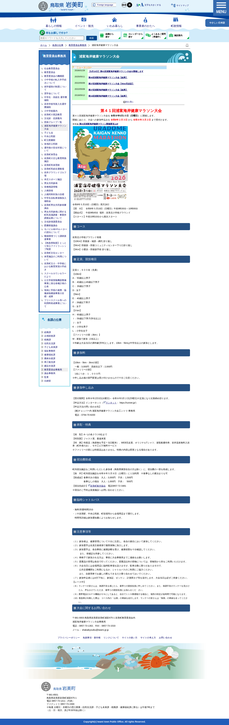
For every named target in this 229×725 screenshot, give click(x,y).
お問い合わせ (165, 637)
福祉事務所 (49, 351)
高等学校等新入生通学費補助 (55, 105)
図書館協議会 (50, 225)
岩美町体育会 (50, 154)
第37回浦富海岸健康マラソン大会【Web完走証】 (111, 84)
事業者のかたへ (145, 25)
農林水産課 (49, 358)
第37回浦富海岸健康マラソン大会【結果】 (108, 90)
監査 (46, 377)
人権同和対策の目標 (54, 194)
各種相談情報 (50, 187)
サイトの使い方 (129, 637)
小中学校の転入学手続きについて (55, 81)
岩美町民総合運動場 (54, 169)
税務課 (47, 339)
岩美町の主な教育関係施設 (55, 160)
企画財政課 (49, 336)
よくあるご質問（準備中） (158, 35)
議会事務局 (49, 373)
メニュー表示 (221, 8)
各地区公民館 (50, 144)
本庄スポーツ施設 (53, 179)
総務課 (47, 332)
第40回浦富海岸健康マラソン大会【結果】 (108, 77)
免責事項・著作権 (91, 637)
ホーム (43, 45)
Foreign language (105, 5)
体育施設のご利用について (55, 258)
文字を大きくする (153, 5)
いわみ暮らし (115, 25)
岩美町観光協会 (98, 486)
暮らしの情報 (54, 25)
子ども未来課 (50, 347)
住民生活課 (49, 343)
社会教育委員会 (52, 68)
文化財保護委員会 (53, 221)
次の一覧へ (128, 102)
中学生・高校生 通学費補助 (55, 99)
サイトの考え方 (148, 637)
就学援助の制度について (55, 88)
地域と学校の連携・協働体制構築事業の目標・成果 (55, 293)
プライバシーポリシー (69, 637)
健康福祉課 (49, 354)
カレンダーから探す (135, 35)
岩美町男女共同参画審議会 (55, 206)
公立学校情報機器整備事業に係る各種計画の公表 (55, 283)
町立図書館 (49, 140)
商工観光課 (49, 362)
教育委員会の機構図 (54, 76)
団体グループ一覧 (53, 122)
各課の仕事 (57, 45)
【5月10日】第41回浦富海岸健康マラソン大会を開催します (115, 71)
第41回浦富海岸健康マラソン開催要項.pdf (97, 124)
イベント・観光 (84, 25)
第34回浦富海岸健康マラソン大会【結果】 (108, 96)
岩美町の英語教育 (53, 114)
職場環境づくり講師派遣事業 (55, 237)
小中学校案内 (50, 111)
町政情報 (176, 25)
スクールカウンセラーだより (55, 275)
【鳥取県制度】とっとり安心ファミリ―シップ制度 (55, 246)
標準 (124, 5)
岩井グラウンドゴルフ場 (55, 174)
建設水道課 (49, 366)
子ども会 (48, 132)
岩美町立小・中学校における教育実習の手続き (55, 266)
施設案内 (178, 35)
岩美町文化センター (54, 253)
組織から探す (109, 35)
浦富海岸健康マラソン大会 (55, 127)
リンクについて (111, 637)
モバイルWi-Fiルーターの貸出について (55, 231)
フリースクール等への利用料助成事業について (55, 303)
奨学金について (52, 93)
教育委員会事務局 (77, 45)
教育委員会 (49, 72)
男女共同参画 (50, 183)
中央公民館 (49, 136)
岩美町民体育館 (52, 165)
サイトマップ (182, 5)
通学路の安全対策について (55, 149)
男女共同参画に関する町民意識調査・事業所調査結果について (55, 214)
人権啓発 (48, 190)
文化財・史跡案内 (53, 118)
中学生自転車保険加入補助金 (55, 199)
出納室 (47, 381)
